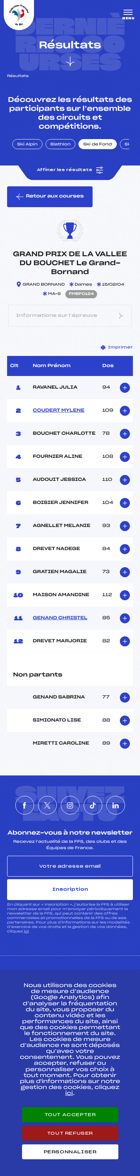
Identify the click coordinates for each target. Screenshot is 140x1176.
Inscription (70, 889)
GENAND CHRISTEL (60, 618)
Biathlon (60, 145)
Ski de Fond (97, 145)
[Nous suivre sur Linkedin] (115, 805)
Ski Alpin (27, 145)
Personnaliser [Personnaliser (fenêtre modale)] (70, 1152)
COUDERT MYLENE (59, 410)
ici (26, 931)
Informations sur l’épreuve (70, 316)
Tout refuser (70, 1133)
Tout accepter (70, 1114)
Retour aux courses (50, 196)
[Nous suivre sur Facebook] (24, 805)
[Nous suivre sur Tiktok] (93, 805)
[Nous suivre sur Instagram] (70, 805)
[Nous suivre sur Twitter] (47, 805)
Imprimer (117, 347)
